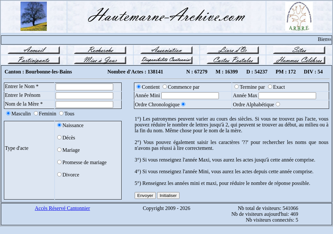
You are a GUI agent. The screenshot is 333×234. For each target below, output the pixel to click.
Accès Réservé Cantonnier (62, 208)
